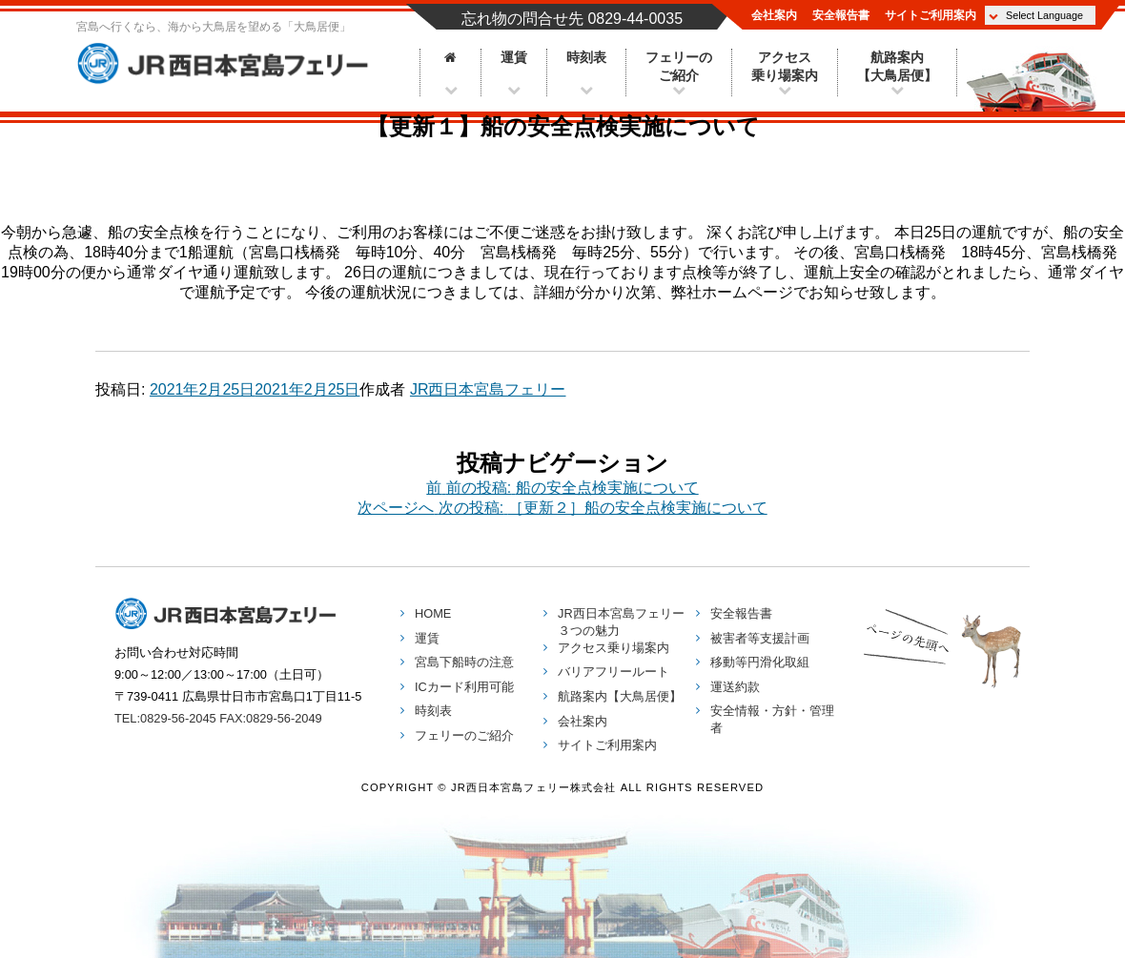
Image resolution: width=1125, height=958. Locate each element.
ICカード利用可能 (464, 687)
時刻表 (586, 58)
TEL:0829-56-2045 (165, 718)
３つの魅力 (621, 622)
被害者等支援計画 (759, 638)
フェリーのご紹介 (678, 67)
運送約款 (735, 687)
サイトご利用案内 (930, 15)
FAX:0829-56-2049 (270, 718)
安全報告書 (840, 15)
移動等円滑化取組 (759, 662)
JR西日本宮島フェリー (228, 64)
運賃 (514, 58)
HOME (433, 613)
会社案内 (774, 15)
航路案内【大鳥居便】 (897, 67)
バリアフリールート (613, 671)
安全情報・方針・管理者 (772, 719)
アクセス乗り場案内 (784, 67)
